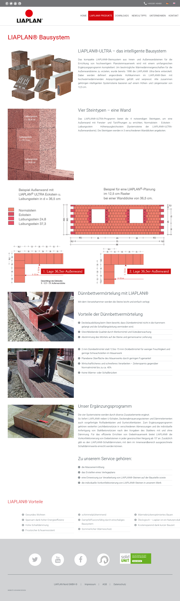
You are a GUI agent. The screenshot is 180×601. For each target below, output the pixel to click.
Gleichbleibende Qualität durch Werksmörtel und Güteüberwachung (116, 331)
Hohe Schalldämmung (66, 525)
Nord (65, 584)
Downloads (122, 15)
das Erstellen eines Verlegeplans (98, 472)
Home (83, 15)
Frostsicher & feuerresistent (70, 530)
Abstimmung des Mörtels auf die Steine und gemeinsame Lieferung (117, 337)
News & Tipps (139, 15)
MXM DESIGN (21, 590)
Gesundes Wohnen (65, 514)
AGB (105, 584)
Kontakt (174, 15)
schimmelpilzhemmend (124, 514)
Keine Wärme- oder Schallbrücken (99, 372)
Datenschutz (120, 584)
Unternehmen (157, 15)
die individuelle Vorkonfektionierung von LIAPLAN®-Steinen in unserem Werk (121, 482)
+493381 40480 (155, 3)
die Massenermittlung (93, 467)
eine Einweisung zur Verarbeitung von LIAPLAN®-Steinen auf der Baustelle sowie (124, 477)
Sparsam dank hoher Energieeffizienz (74, 519)
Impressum (90, 584)
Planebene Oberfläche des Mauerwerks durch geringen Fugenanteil (116, 358)
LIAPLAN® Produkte (101, 15)
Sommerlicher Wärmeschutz (127, 529)
